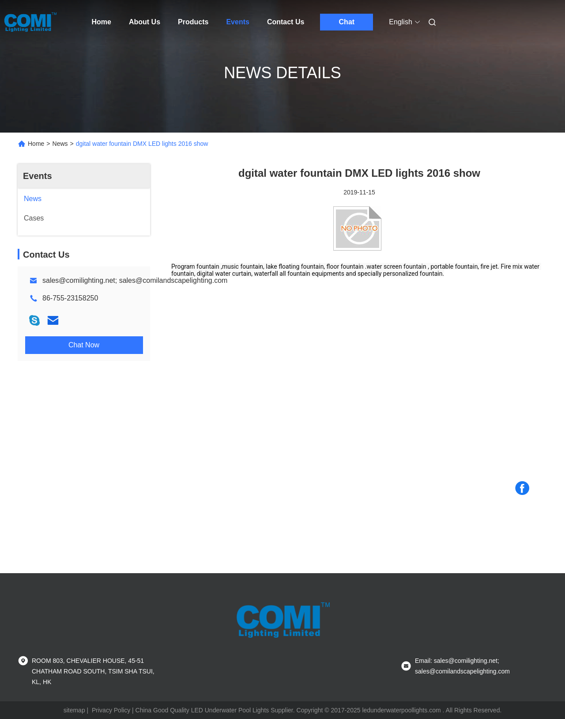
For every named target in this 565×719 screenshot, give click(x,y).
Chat (347, 22)
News (60, 143)
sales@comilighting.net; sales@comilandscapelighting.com (134, 280)
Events (237, 22)
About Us (144, 22)
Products (193, 22)
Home (101, 22)
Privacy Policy (111, 710)
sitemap (74, 710)
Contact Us (285, 22)
